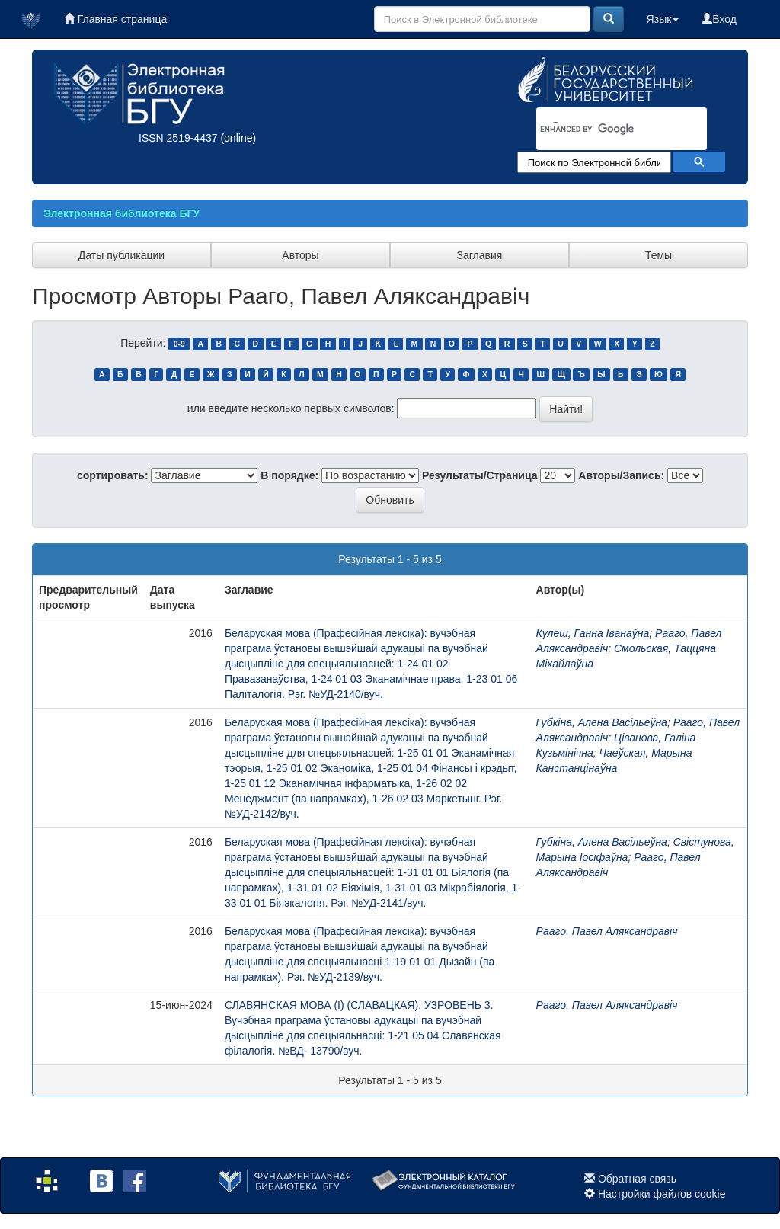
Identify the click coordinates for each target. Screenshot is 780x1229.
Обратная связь (637, 1179)
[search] (601, 129)
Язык (663, 19)
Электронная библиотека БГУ (121, 213)
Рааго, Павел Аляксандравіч (607, 931)
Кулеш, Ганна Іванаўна (593, 633)
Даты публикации (121, 255)
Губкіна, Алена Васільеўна (601, 722)
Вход (719, 19)
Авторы (300, 255)
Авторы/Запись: (621, 475)
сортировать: (113, 475)
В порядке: (289, 475)
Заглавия (480, 255)
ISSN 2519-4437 (178, 138)
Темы (658, 255)
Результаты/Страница (480, 475)
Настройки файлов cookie (662, 1194)
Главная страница (115, 19)
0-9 (179, 343)
